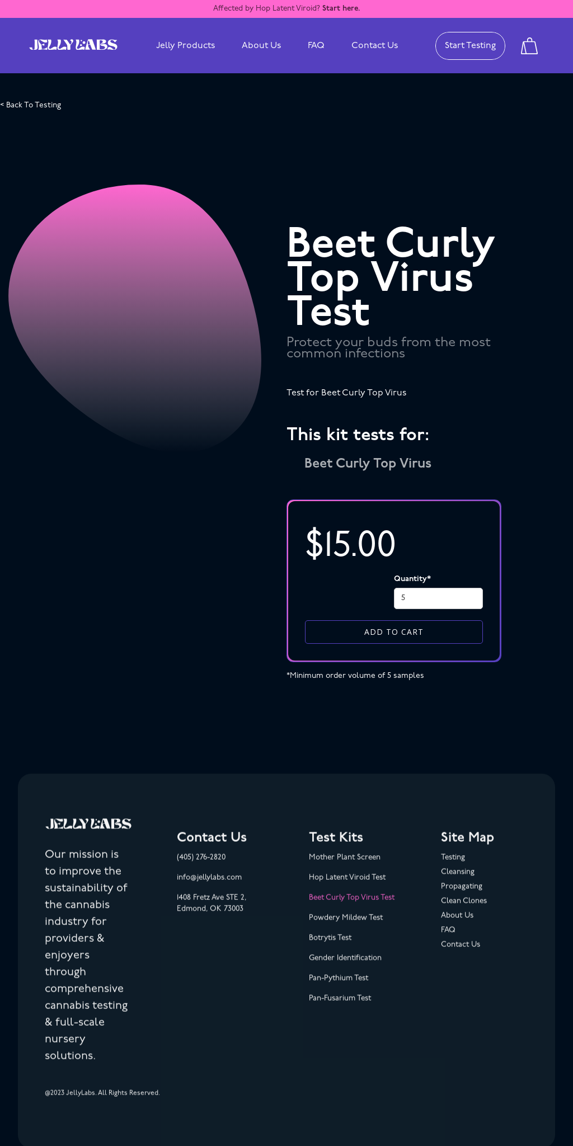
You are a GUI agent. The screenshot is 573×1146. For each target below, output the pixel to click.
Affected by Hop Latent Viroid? (286, 8)
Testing (453, 867)
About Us (261, 45)
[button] (185, 46)
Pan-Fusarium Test (340, 1008)
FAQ (316, 45)
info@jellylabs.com (209, 887)
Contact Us (374, 45)
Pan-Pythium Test (338, 988)
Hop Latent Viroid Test (347, 887)
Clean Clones (464, 910)
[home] (73, 46)
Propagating (461, 896)
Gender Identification (345, 967)
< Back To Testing (30, 105)
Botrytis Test (330, 947)
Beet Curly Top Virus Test (351, 907)
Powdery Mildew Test (346, 927)
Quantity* (412, 579)
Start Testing (470, 45)
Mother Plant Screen (345, 867)
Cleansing (458, 881)
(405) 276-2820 (201, 867)
